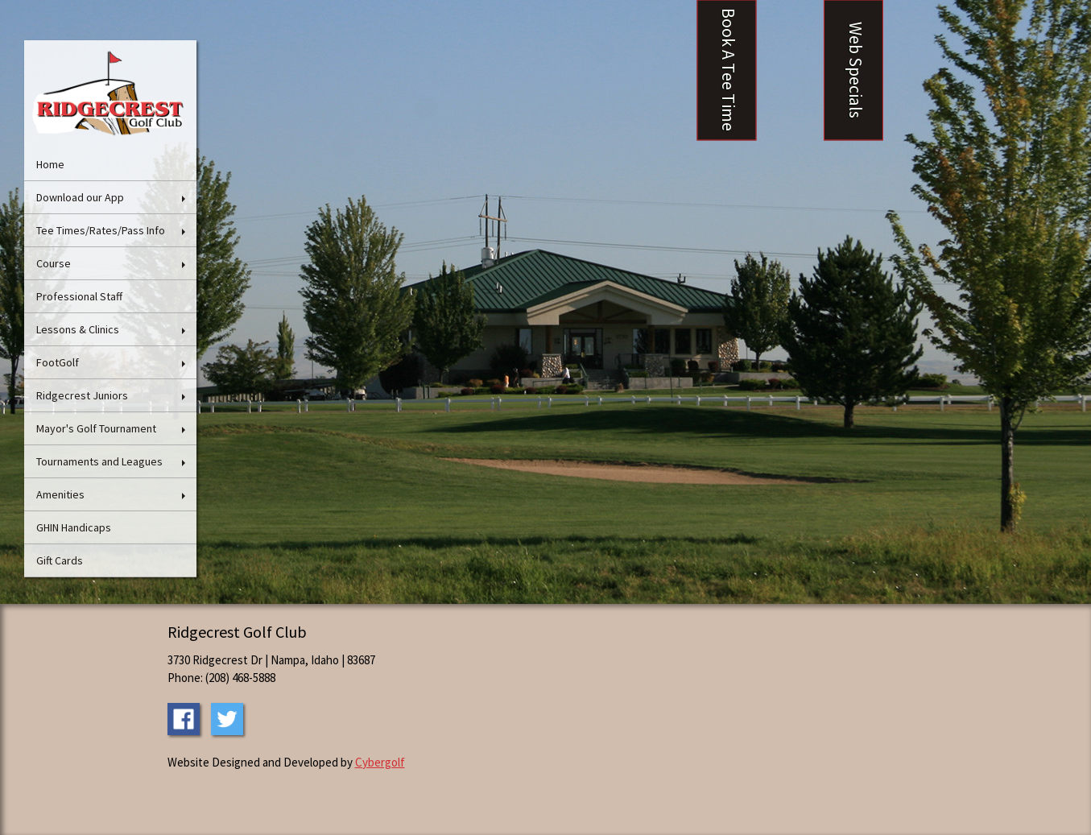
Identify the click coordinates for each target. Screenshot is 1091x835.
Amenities (60, 494)
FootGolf (57, 362)
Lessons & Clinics (77, 329)
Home (50, 164)
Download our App (80, 197)
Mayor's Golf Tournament (96, 428)
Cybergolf (380, 762)
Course (53, 263)
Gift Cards (59, 560)
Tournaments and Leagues (99, 461)
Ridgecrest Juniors (82, 395)
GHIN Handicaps (73, 527)
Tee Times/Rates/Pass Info (100, 230)
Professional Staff (79, 296)
